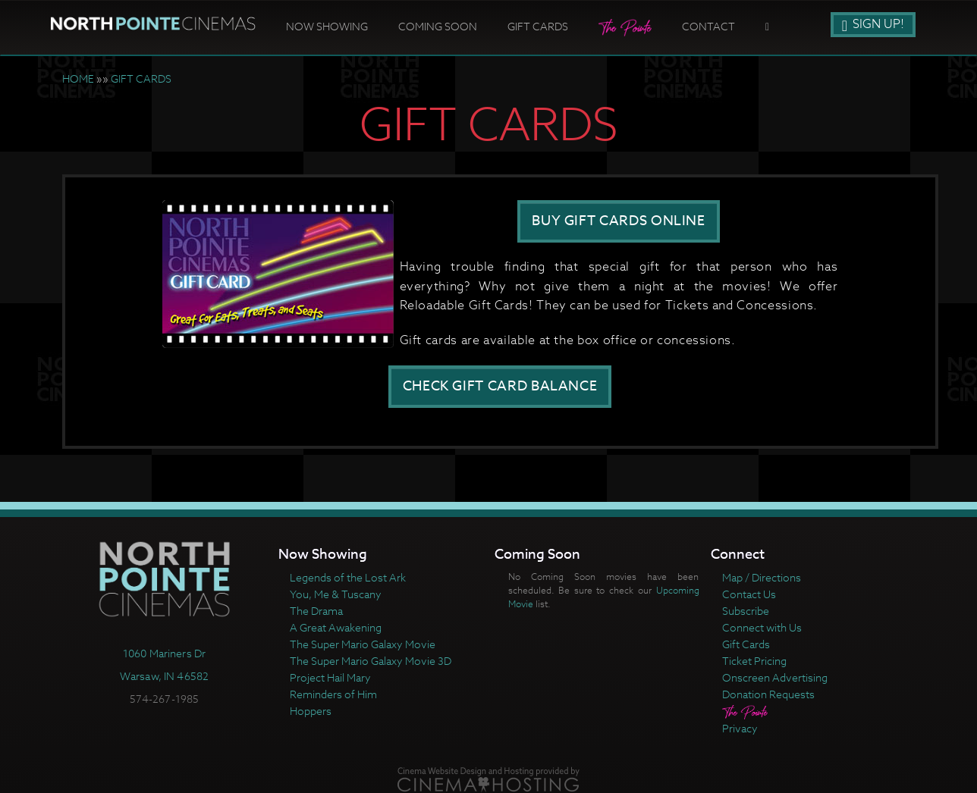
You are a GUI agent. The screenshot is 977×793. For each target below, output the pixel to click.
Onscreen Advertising (775, 677)
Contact (708, 26)
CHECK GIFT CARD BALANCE (500, 386)
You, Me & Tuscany (336, 594)
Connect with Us (762, 627)
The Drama (316, 610)
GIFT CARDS (141, 78)
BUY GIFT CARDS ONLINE (618, 221)
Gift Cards (537, 26)
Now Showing (327, 26)
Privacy (740, 728)
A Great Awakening (336, 627)
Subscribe (745, 610)
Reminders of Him (333, 694)
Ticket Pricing (754, 661)
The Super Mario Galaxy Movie (362, 644)
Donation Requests (768, 694)
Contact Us (749, 594)
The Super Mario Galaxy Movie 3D (370, 661)
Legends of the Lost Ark (348, 577)
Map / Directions (761, 577)
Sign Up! (873, 24)
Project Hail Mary (330, 677)
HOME (78, 78)
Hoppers (310, 711)
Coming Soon (437, 26)
